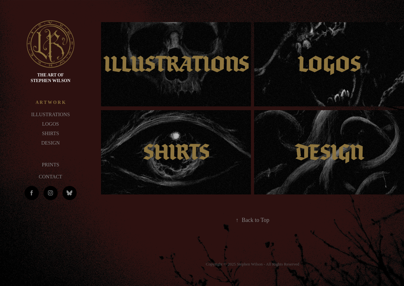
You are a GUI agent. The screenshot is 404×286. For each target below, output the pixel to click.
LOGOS (50, 124)
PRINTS (50, 164)
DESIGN (50, 143)
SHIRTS (50, 133)
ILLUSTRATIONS (50, 114)
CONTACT (50, 176)
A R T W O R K (51, 102)
